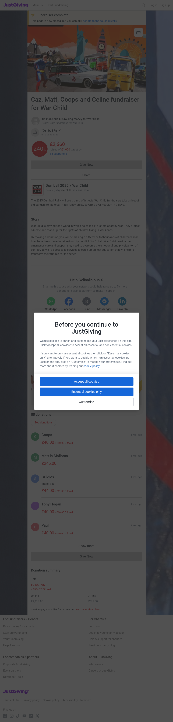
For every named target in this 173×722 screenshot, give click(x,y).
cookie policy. (91, 366)
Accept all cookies (86, 381)
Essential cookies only (86, 391)
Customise (86, 402)
